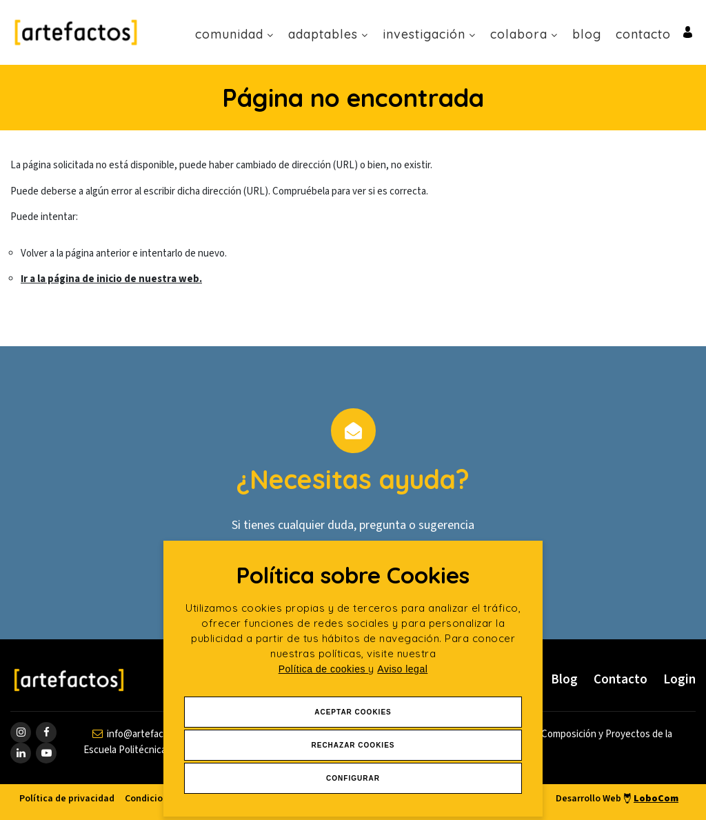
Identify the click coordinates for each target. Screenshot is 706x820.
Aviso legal (402, 668)
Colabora (524, 34)
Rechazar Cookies (352, 745)
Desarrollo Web (617, 799)
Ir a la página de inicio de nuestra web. (111, 279)
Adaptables (328, 34)
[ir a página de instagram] (20, 732)
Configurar (353, 778)
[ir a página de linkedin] (20, 753)
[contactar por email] (143, 734)
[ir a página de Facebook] (46, 732)
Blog (586, 34)
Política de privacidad (66, 799)
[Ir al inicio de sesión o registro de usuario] (688, 31)
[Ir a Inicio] (75, 32)
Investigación (429, 34)
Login (679, 679)
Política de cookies (324, 668)
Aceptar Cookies (353, 712)
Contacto (643, 34)
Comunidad (234, 34)
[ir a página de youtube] (46, 753)
